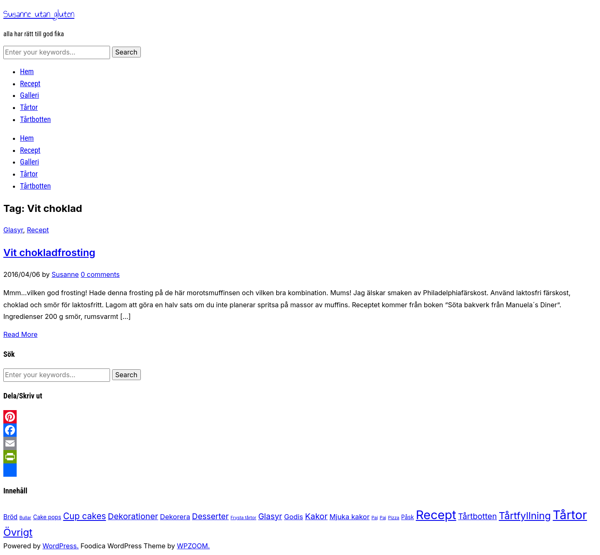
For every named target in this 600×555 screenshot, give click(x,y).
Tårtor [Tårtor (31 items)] (570, 515)
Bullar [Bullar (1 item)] (25, 517)
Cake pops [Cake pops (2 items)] (47, 517)
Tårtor (29, 107)
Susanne (65, 274)
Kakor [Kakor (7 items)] (316, 516)
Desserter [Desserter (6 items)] (210, 516)
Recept (30, 83)
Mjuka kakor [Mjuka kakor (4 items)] (350, 517)
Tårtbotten (35, 119)
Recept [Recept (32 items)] (436, 515)
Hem (27, 71)
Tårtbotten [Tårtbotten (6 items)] (477, 516)
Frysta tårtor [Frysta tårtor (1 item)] (243, 517)
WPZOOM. (193, 546)
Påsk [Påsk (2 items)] (407, 517)
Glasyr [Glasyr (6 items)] (270, 516)
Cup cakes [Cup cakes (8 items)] (84, 516)
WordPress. (60, 546)
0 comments (100, 274)
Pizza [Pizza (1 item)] (393, 517)
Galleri (29, 95)
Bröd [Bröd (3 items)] (10, 517)
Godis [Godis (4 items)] (293, 517)
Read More (20, 334)
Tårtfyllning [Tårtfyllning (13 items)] (525, 516)
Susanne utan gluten (38, 14)
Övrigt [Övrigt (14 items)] (17, 532)
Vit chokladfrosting (49, 252)
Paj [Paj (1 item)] (374, 517)
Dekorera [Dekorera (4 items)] (175, 517)
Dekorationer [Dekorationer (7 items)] (133, 516)
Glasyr (13, 230)
